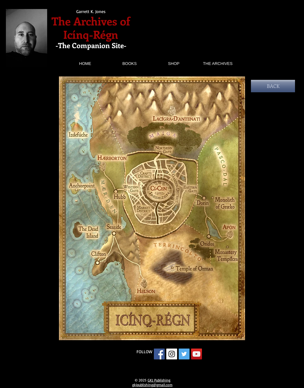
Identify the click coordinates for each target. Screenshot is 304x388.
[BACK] (273, 86)
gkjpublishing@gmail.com (152, 384)
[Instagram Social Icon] (171, 354)
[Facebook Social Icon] (159, 354)
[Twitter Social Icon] (184, 354)
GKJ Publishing (159, 380)
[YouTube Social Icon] (196, 354)
